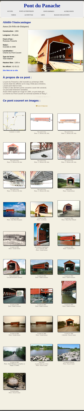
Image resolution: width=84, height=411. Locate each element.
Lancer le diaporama (43, 106)
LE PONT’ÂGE (29, 15)
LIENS (43, 15)
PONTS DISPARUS (48, 11)
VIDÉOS (13, 15)
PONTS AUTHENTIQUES (26, 11)
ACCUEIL (10, 11)
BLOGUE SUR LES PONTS (62, 15)
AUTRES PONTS (69, 11)
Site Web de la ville (10, 70)
